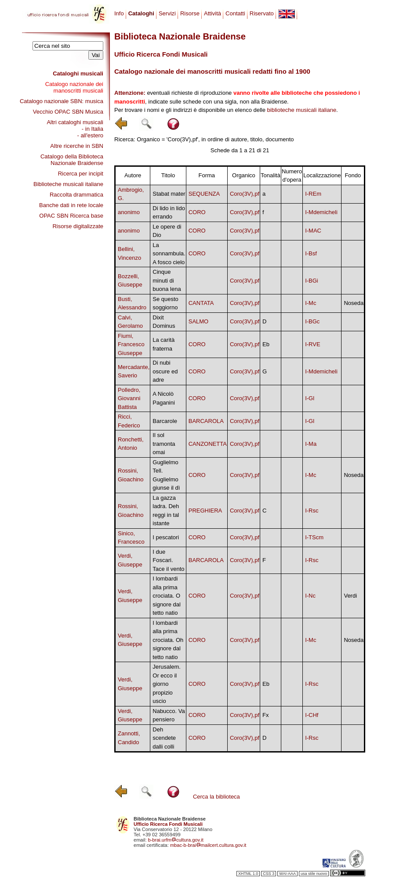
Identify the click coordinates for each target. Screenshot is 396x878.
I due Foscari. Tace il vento (168, 560)
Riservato (262, 13)
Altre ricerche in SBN (76, 146)
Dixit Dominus (164, 322)
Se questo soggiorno (165, 303)
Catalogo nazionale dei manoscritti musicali (74, 87)
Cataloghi (141, 13)
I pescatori (166, 537)
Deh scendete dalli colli (164, 738)
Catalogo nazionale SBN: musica (61, 101)
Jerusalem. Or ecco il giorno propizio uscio (167, 683)
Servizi (167, 13)
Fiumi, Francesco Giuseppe (131, 344)
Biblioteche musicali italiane (68, 184)
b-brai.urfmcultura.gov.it (175, 839)
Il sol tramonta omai (164, 443)
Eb (265, 344)
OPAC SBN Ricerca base (71, 215)
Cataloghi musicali (78, 73)
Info (119, 13)
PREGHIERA (205, 510)
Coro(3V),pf (244, 193)
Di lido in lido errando (169, 212)
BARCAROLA (206, 421)
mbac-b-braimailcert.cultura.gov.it (208, 845)
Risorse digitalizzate (77, 226)
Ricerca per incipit (80, 173)
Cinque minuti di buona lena (167, 280)
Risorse (190, 13)
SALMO (199, 321)
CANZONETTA (208, 444)
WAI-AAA (287, 873)
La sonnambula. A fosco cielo (169, 253)
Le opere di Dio (167, 231)
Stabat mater (169, 193)
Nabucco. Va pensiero (169, 715)
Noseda (353, 303)
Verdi (350, 595)
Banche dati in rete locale (71, 205)
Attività (212, 13)
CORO (197, 212)
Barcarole (165, 421)
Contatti (235, 13)
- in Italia (92, 128)
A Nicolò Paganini (164, 398)
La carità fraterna (163, 344)
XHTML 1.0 (248, 873)
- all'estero (90, 135)
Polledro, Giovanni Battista (129, 398)
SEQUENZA (204, 193)
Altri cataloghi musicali (75, 122)
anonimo (129, 212)
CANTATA (201, 303)
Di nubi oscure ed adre (165, 371)
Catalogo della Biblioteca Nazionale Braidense (71, 159)
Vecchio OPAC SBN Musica (68, 111)
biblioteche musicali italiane (302, 110)
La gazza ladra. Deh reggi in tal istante (166, 511)
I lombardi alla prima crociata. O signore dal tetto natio (167, 595)
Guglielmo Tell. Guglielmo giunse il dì (166, 475)
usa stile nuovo (314, 873)
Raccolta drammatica (76, 194)
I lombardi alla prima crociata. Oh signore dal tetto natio (168, 640)
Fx (265, 715)
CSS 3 (268, 873)
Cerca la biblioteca (216, 796)
